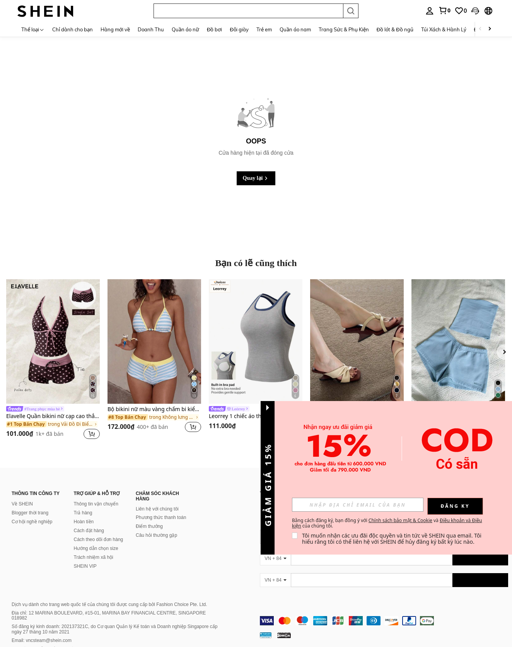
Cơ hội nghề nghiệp (32, 521)
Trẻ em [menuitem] (264, 29)
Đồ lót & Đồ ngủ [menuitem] (395, 29)
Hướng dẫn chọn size (96, 548)
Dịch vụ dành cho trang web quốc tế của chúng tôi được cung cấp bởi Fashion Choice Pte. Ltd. (109, 604)
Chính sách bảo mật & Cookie (400, 520)
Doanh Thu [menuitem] (151, 29)
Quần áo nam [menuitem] (295, 29)
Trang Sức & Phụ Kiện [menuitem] (344, 29)
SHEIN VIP (85, 566)
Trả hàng (83, 513)
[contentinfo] (384, 620)
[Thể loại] (32, 29)
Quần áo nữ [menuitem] (185, 29)
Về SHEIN (22, 504)
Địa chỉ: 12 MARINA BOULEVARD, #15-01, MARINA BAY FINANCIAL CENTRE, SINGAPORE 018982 (109, 615)
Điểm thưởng (149, 526)
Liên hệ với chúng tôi (157, 509)
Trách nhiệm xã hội (93, 557)
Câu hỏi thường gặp (156, 535)
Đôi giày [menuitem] (239, 29)
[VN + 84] (275, 558)
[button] (248, 10)
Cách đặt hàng (89, 530)
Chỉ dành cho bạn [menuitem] (72, 29)
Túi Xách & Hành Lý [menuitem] (443, 29)
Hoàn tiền (84, 521)
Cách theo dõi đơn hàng (98, 539)
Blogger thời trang (30, 513)
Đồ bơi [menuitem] (214, 29)
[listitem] (53, 360)
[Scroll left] (480, 29)
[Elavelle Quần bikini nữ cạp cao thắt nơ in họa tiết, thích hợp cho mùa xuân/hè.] (53, 341)
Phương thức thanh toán (161, 517)
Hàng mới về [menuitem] (115, 29)
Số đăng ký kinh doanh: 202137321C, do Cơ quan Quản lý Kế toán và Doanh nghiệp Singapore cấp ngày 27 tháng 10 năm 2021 (114, 629)
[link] (444, 10)
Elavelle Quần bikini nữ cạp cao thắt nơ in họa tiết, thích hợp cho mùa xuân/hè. (53, 416)
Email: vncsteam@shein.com (42, 640)
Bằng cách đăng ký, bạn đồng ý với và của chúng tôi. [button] (387, 523)
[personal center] (429, 10)
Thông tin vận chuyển (96, 504)
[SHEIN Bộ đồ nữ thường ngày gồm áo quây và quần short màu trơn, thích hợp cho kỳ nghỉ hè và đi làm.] (458, 341)
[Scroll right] (489, 29)
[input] (357, 505)
